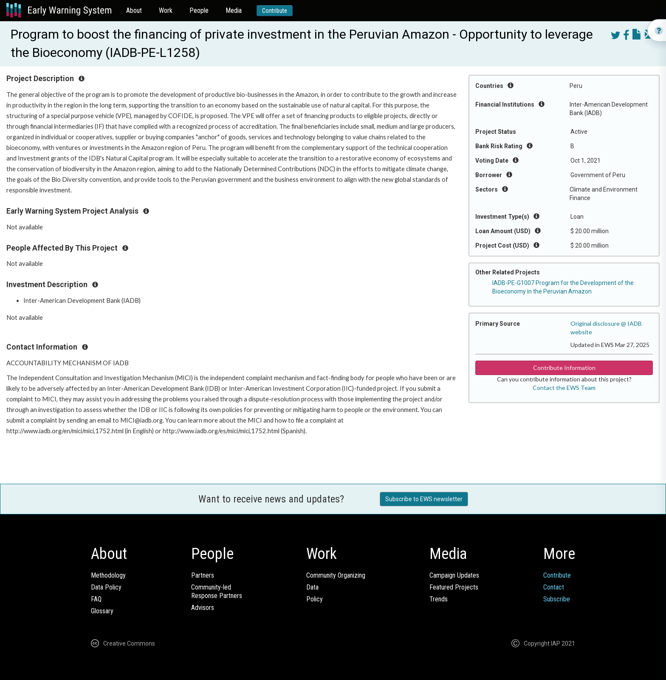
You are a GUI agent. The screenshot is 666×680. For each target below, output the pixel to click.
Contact (553, 587)
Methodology (108, 575)
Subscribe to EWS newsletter (424, 499)
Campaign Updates (454, 575)
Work (165, 10)
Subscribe (556, 599)
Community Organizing (335, 575)
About (134, 10)
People (199, 10)
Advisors (202, 608)
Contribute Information (564, 367)
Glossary (102, 611)
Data (312, 587)
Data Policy (106, 587)
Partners (202, 575)
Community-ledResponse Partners (216, 591)
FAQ (96, 599)
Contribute (274, 10)
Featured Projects (453, 587)
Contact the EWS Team (564, 387)
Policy (314, 599)
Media (234, 10)
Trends (438, 599)
